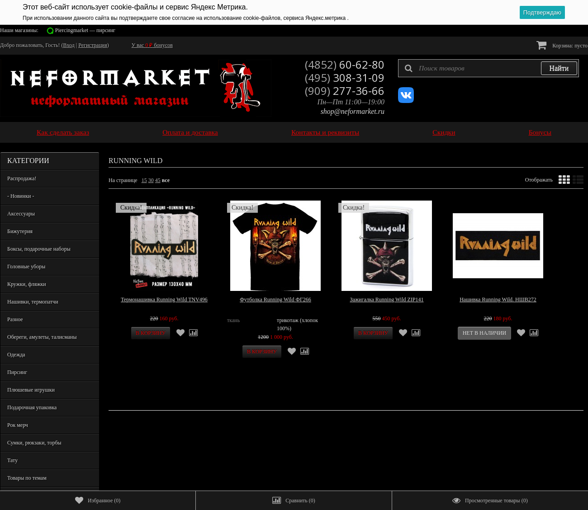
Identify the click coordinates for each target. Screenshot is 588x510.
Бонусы (540, 132)
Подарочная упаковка (32, 407)
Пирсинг (17, 372)
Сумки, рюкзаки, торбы (34, 443)
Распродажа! (21, 178)
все (166, 180)
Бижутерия (20, 231)
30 (151, 180)
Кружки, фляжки (26, 284)
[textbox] (488, 68)
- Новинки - (20, 196)
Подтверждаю (542, 12)
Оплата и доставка (190, 132)
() (97, 500)
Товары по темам (27, 478)
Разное (15, 319)
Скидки (443, 132)
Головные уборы (26, 266)
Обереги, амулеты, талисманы (42, 337)
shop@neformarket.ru (352, 111)
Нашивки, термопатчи (32, 302)
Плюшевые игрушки (31, 390)
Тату (12, 460)
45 (158, 180)
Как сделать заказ (63, 132)
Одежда (16, 354)
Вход (69, 45)
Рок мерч (17, 425)
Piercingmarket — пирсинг (85, 30)
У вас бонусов (152, 45)
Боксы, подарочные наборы (39, 249)
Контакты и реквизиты (325, 132)
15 (144, 180)
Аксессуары (21, 214)
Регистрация (92, 45)
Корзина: (562, 45)
